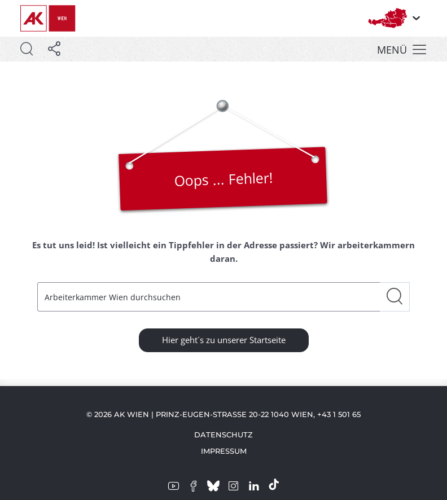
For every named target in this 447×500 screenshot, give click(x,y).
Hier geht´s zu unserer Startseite (224, 339)
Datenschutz (223, 434)
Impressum (224, 450)
